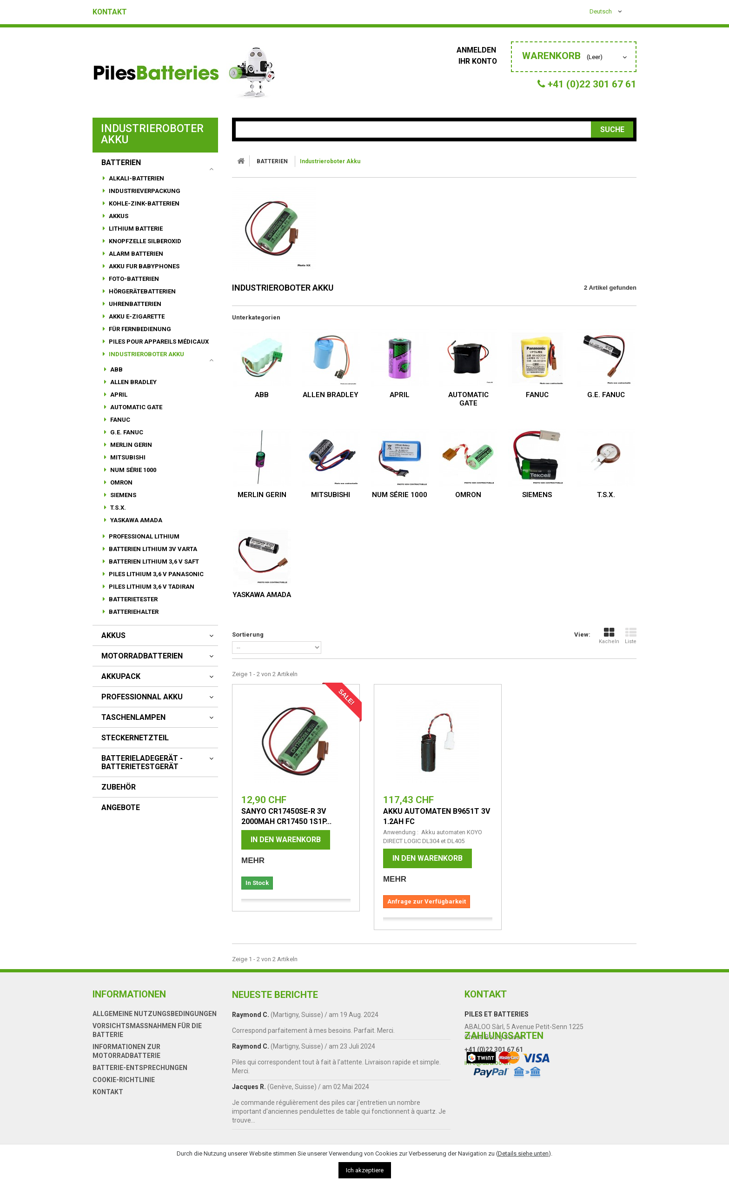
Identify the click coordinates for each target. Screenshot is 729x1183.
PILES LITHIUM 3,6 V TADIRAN (150, 586)
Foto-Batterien (133, 278)
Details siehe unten (523, 1153)
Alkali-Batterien (135, 178)
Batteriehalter (133, 611)
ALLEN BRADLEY (133, 382)
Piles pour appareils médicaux (158, 341)
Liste (630, 636)
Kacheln (609, 636)
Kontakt (110, 12)
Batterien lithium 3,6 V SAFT (153, 561)
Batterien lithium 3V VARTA (152, 548)
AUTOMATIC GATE (135, 407)
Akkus (117, 216)
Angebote (120, 808)
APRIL (118, 394)
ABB (116, 369)
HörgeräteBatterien (141, 291)
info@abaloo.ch (487, 1062)
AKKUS (113, 635)
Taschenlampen (133, 717)
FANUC (119, 419)
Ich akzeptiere (365, 1170)
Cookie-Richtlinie (124, 1079)
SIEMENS (122, 495)
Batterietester (132, 599)
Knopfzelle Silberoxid (144, 241)
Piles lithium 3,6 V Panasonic (155, 574)
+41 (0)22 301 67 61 (493, 1049)
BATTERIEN (121, 163)
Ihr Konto (479, 61)
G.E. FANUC (126, 432)
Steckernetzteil (135, 738)
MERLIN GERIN (130, 444)
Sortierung (248, 634)
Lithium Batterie (135, 228)
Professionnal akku (142, 697)
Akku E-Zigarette (136, 316)
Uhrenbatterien (134, 303)
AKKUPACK (120, 676)
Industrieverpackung (143, 190)
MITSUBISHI (127, 457)
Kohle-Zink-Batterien (143, 203)
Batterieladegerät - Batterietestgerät (142, 762)
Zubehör (118, 787)
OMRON (121, 482)
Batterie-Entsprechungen (140, 1067)
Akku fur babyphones (143, 266)
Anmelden (479, 50)
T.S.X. (117, 507)
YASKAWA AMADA (135, 520)
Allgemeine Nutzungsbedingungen (155, 1013)
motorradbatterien (142, 656)
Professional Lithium (143, 536)
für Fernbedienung (139, 329)
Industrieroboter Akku (145, 354)
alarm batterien (135, 253)
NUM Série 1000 (132, 469)
